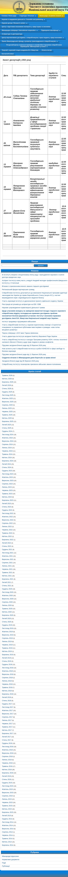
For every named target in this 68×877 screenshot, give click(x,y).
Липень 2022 (7, 526)
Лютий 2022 (6, 543)
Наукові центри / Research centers (13, 23)
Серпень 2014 (7, 832)
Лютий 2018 (6, 697)
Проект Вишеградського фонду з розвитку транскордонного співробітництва (29, 41)
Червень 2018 (7, 684)
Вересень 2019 (7, 635)
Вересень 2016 (7, 753)
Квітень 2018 (7, 691)
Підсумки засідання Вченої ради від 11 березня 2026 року (24, 354)
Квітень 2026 (7, 379)
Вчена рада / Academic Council (50, 16)
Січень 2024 (6, 467)
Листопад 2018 (7, 668)
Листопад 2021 (7, 553)
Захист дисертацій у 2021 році (17, 60)
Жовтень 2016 (7, 750)
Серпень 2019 (7, 638)
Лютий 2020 (6, 618)
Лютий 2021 (6, 582)
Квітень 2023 (7, 497)
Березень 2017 (7, 733)
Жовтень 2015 (7, 789)
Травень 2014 (7, 838)
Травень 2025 (7, 415)
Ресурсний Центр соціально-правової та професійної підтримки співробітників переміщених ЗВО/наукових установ (34, 45)
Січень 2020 (6, 622)
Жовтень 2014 (7, 825)
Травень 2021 (7, 572)
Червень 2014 (7, 835)
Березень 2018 (7, 694)
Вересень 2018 (7, 674)
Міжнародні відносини (10, 856)
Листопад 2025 (7, 395)
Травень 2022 (7, 533)
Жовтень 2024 (7, 438)
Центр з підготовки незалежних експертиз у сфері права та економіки (26, 27)
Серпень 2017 (7, 717)
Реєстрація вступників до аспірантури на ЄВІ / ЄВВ (21, 304)
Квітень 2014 (7, 842)
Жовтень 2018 (7, 671)
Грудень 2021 (7, 549)
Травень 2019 (7, 648)
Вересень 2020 (7, 599)
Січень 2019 (6, 661)
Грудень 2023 (7, 471)
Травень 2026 (7, 375)
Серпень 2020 (7, 602)
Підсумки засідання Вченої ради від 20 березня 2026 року (24, 345)
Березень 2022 (7, 540)
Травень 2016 (7, 766)
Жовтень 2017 (7, 710)
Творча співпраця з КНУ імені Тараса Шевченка (20, 333)
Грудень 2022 (7, 510)
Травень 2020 (7, 609)
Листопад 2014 (7, 822)
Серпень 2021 (7, 563)
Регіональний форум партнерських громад (18, 289)
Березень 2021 (7, 579)
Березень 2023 (7, 500)
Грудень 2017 (7, 704)
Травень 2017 (7, 727)
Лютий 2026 (6, 385)
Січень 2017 (6, 740)
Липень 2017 (7, 720)
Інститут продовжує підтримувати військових (19, 321)
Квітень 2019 (7, 651)
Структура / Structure (27, 16)
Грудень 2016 (7, 743)
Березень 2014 (7, 845)
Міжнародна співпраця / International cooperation (19, 30)
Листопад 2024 (7, 434)
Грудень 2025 (7, 392)
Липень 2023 (7, 487)
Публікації (6, 866)
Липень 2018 (7, 681)
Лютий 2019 (6, 658)
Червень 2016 (7, 763)
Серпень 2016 (7, 756)
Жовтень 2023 (7, 477)
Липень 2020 (7, 605)
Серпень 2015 (7, 796)
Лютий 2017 (6, 737)
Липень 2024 (7, 448)
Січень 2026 (6, 388)
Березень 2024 (7, 461)
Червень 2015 (7, 802)
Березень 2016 (7, 773)
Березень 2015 (7, 812)
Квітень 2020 (7, 612)
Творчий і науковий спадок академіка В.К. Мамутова (20, 50)
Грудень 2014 (7, 819)
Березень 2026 (7, 382)
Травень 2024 (7, 454)
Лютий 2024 (6, 464)
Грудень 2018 (7, 664)
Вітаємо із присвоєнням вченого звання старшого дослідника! (25, 286)
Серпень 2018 (7, 678)
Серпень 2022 (7, 523)
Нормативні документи (10, 859)
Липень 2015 (7, 799)
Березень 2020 (7, 615)
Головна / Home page (9, 16)
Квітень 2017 (7, 730)
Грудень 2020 (7, 589)
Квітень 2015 (7, 809)
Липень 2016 (7, 760)
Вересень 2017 (7, 714)
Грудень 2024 (7, 431)
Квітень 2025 (7, 418)
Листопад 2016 (7, 746)
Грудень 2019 (7, 625)
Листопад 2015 (7, 786)
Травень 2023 (7, 494)
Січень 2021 (6, 586)
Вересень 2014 (7, 829)
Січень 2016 (6, 779)
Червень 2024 (7, 451)
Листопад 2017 (7, 707)
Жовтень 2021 (7, 556)
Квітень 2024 (7, 457)
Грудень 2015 (7, 783)
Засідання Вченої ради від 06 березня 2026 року (20, 361)
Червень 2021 (7, 569)
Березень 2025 (7, 421)
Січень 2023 (6, 507)
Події (4, 863)
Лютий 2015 (6, 815)
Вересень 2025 (7, 402)
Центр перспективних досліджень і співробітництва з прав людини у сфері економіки (32, 37)
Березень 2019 (7, 655)
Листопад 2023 (7, 474)
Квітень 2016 (7, 769)
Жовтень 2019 (7, 632)
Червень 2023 (7, 490)
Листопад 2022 (7, 513)
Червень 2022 (7, 530)
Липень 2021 (7, 566)
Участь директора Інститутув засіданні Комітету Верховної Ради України (29, 336)
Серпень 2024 (7, 444)
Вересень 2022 (7, 520)
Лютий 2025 (6, 425)
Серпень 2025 (7, 405)
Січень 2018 (6, 701)
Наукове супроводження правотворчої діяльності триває (23, 308)
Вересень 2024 (7, 441)
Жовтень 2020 (7, 595)
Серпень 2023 (7, 484)
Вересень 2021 (7, 559)
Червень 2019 (7, 645)
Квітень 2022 (7, 536)
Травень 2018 (7, 687)
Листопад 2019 (7, 628)
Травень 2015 (7, 806)
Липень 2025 (7, 408)
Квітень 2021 (7, 576)
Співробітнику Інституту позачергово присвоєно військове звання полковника (31, 364)
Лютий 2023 (6, 503)
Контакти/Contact (8, 54)
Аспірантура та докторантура (12, 34)
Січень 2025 (6, 428)
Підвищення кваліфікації (49, 30)
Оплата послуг (47, 50)
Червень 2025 (7, 411)
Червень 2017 (7, 723)
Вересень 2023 (7, 480)
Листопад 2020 (7, 592)
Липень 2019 (7, 641)
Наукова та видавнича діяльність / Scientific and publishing (22, 19)
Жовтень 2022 (7, 517)
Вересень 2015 (7, 792)
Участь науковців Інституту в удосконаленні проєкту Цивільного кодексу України (32, 301)
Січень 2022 (6, 546)
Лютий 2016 (6, 776)
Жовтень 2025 (7, 398)
